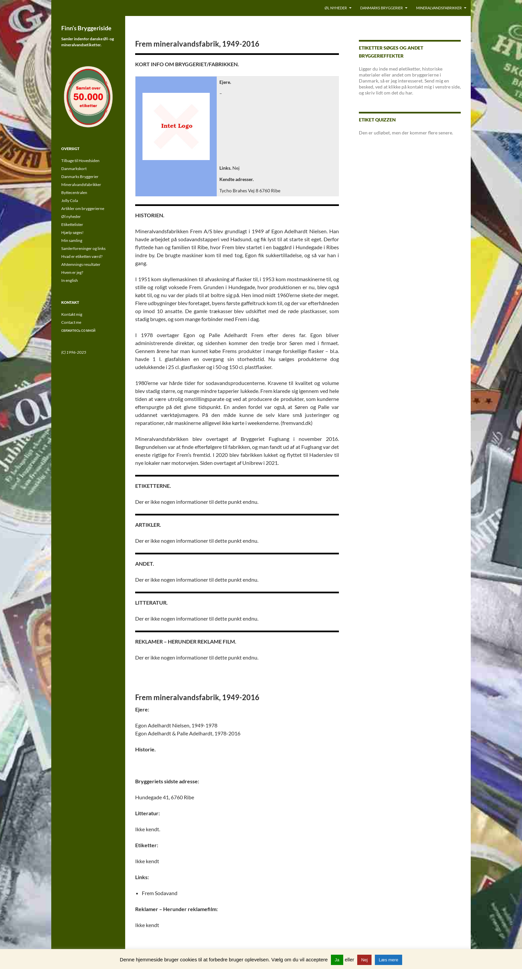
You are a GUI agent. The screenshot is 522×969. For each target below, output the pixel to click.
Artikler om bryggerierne (82, 208)
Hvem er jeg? (72, 272)
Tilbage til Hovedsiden (80, 160)
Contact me (71, 322)
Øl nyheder (336, 8)
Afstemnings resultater (81, 264)
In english (69, 280)
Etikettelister (72, 224)
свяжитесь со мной (78, 330)
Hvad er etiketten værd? (82, 256)
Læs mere (388, 959)
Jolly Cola (69, 200)
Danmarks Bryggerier (381, 8)
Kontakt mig (71, 314)
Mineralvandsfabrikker (439, 8)
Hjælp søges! (72, 232)
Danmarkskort (74, 168)
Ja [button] (337, 959)
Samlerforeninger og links (83, 248)
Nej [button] (364, 959)
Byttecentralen (74, 192)
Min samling (71, 240)
